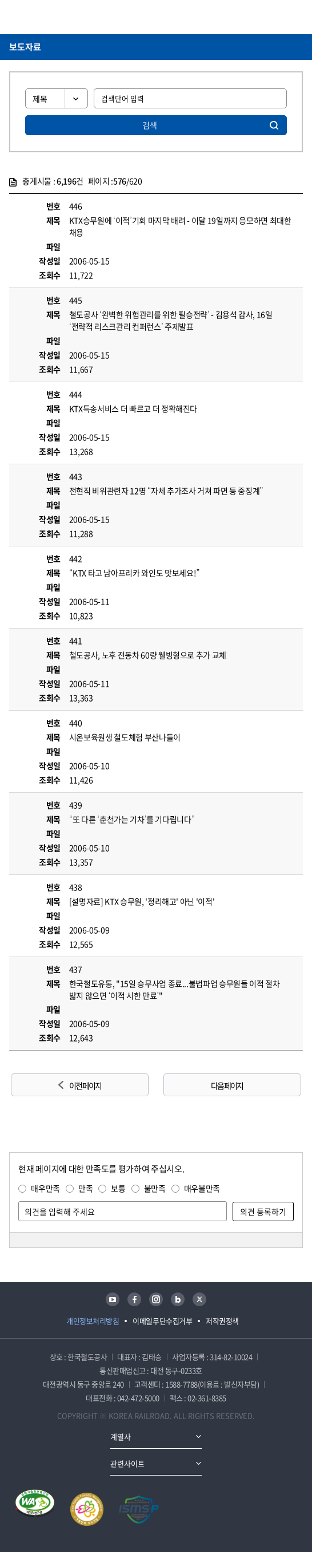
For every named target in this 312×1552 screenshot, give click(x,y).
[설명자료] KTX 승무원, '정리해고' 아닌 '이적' (142, 901)
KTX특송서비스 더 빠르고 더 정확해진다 (133, 408)
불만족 (155, 1188)
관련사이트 (127, 1463)
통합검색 (278, 17)
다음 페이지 (227, 1085)
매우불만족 (202, 1188)
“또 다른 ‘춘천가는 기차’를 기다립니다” (132, 819)
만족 (85, 1188)
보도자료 (25, 46)
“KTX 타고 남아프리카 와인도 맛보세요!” (134, 572)
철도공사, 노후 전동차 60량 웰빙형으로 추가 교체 (147, 654)
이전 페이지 (85, 1085)
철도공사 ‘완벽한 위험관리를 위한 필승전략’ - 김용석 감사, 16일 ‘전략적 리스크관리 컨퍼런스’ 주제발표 (171, 320)
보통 (118, 1188)
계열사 (120, 1436)
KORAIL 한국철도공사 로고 (53, 17)
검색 (149, 125)
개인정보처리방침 (92, 1320)
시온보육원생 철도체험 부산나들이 (125, 737)
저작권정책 (222, 1320)
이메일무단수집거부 (162, 1320)
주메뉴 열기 (296, 17)
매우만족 (45, 1188)
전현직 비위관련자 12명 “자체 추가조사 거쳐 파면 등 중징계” (166, 490)
